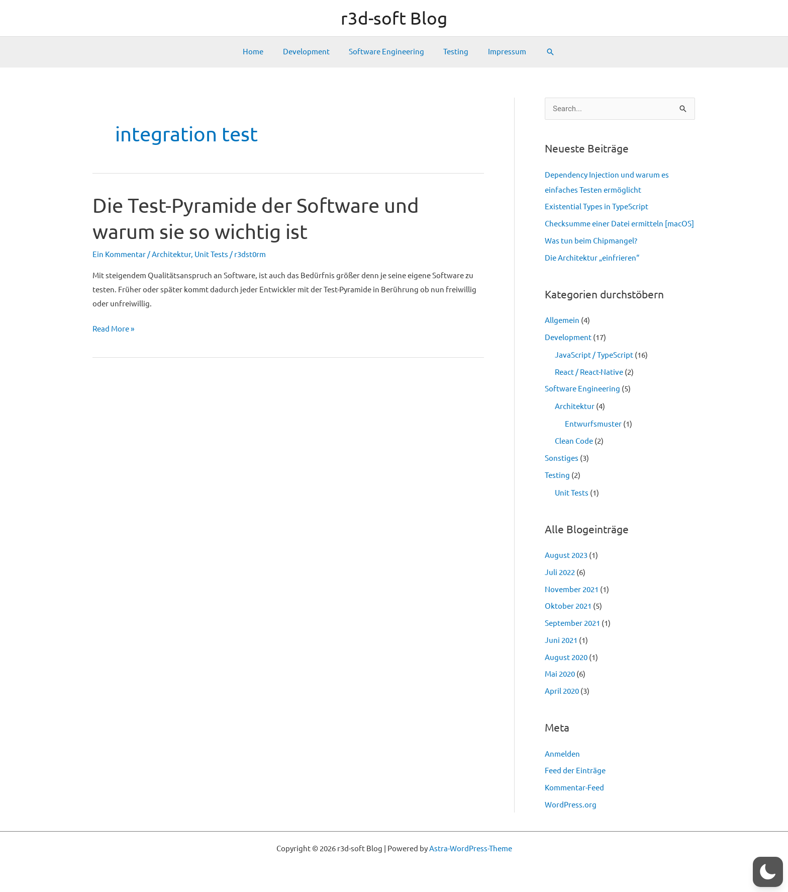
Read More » (113, 329)
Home (261, 51)
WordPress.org (571, 804)
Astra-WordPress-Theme (470, 848)
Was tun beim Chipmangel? (591, 240)
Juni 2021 (561, 640)
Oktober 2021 (568, 606)
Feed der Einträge (575, 770)
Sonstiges (561, 458)
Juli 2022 (560, 572)
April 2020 (562, 691)
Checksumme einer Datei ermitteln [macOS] (619, 223)
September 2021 (572, 623)
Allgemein (562, 320)
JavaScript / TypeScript (594, 355)
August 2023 (566, 555)
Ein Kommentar (119, 254)
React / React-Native (589, 372)
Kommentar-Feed (574, 787)
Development (310, 51)
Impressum (498, 51)
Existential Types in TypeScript (596, 206)
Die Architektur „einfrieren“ (592, 258)
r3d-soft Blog (394, 18)
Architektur (171, 254)
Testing (451, 51)
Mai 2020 (560, 674)
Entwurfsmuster (593, 424)
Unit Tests (211, 254)
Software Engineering (386, 51)
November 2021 (572, 589)
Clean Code (574, 441)
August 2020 (566, 657)
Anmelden (562, 754)
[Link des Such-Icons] (539, 51)
